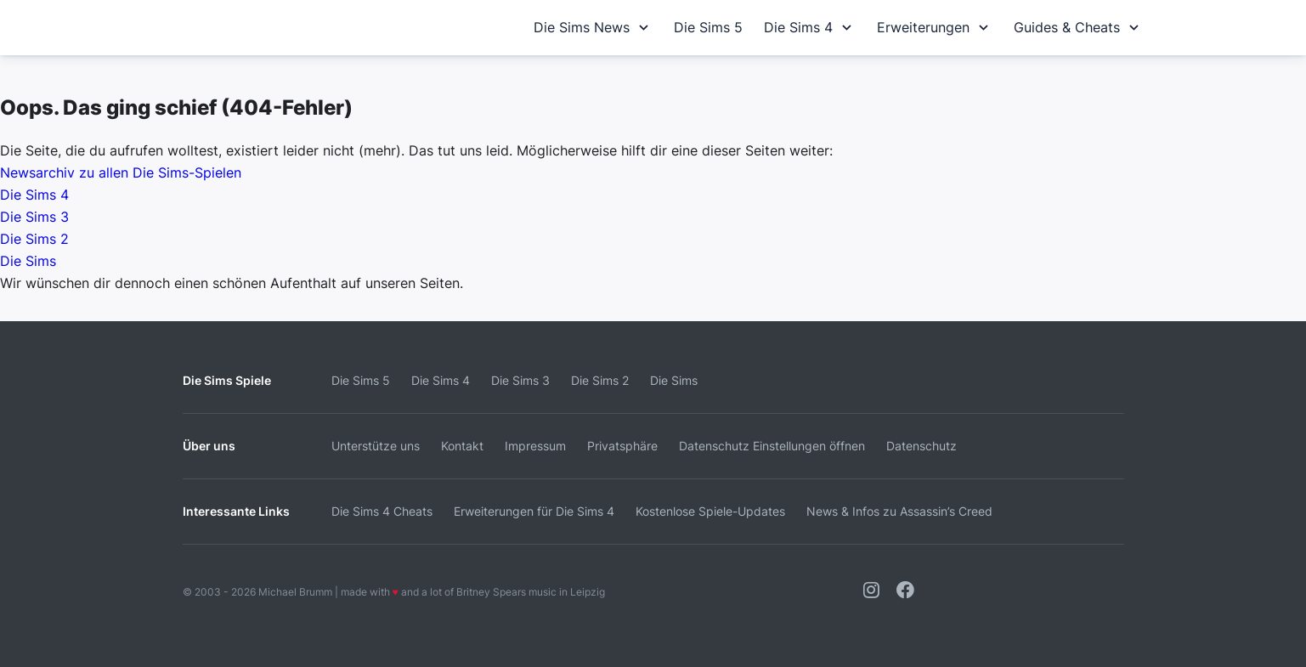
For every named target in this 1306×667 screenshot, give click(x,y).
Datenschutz (921, 445)
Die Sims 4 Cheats (382, 511)
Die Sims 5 (708, 27)
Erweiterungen (934, 27)
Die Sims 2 (34, 238)
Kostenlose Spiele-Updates (710, 511)
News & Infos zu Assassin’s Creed (899, 511)
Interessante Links (236, 511)
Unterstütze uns (375, 445)
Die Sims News (593, 27)
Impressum (535, 445)
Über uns (209, 445)
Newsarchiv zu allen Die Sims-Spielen (120, 172)
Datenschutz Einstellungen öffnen (772, 445)
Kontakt (462, 445)
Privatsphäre (622, 445)
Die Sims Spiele (227, 380)
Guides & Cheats (1078, 27)
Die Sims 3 (34, 216)
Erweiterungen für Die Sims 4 (534, 511)
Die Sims (28, 260)
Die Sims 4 (810, 27)
